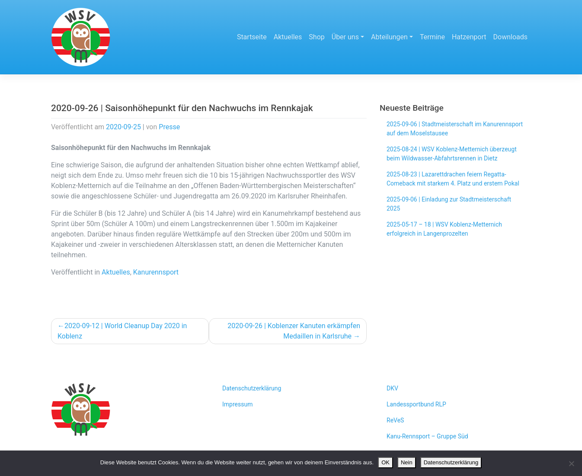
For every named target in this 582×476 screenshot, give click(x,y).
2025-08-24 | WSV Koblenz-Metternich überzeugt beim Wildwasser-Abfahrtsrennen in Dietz (452, 154)
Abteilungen (389, 37)
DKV (392, 388)
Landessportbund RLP (416, 404)
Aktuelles (288, 37)
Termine (432, 37)
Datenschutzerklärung (251, 388)
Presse (169, 127)
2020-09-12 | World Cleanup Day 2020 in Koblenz (122, 331)
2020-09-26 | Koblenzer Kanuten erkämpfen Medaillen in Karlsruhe (293, 331)
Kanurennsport (156, 272)
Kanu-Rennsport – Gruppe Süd (427, 436)
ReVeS (395, 420)
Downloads (510, 37)
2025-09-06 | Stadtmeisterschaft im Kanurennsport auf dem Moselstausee (455, 129)
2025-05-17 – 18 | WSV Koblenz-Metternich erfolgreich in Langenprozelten (444, 229)
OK (385, 462)
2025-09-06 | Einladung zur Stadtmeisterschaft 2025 (449, 204)
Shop (316, 37)
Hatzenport (469, 37)
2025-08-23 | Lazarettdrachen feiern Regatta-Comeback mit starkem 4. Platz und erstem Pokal (453, 179)
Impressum (237, 404)
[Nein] (571, 463)
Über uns (345, 37)
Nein (407, 462)
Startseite (252, 37)
